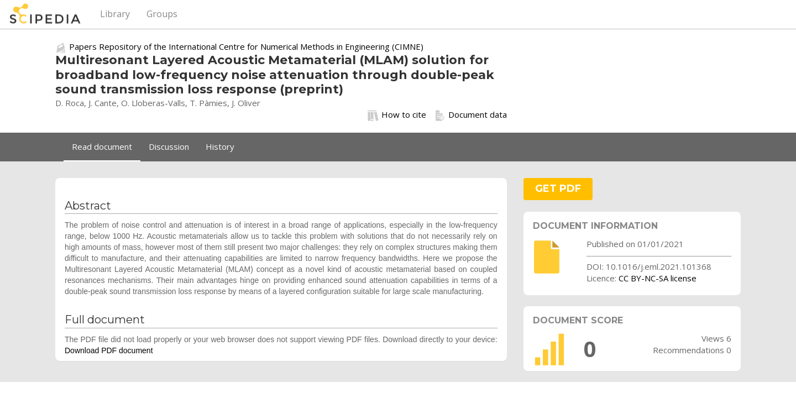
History (220, 146)
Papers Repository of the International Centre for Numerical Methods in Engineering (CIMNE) (246, 46)
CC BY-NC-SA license (657, 278)
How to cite (397, 115)
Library (115, 14)
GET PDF (558, 188)
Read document (102, 146)
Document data (470, 115)
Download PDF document (109, 350)
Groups (161, 14)
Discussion (169, 146)
